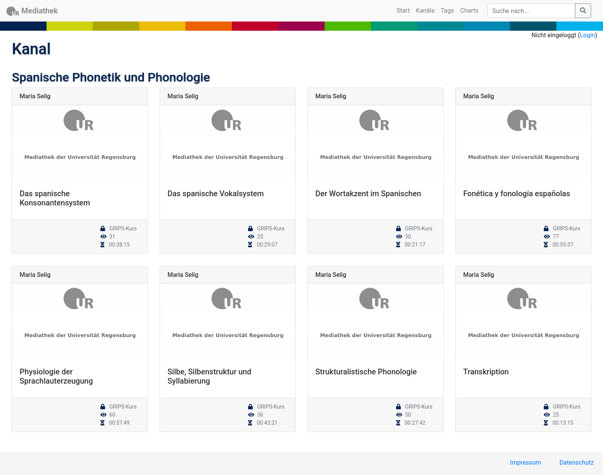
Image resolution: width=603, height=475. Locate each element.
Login (587, 35)
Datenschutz (577, 462)
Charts (469, 10)
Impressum (525, 462)
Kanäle (425, 10)
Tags (447, 10)
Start (404, 10)
